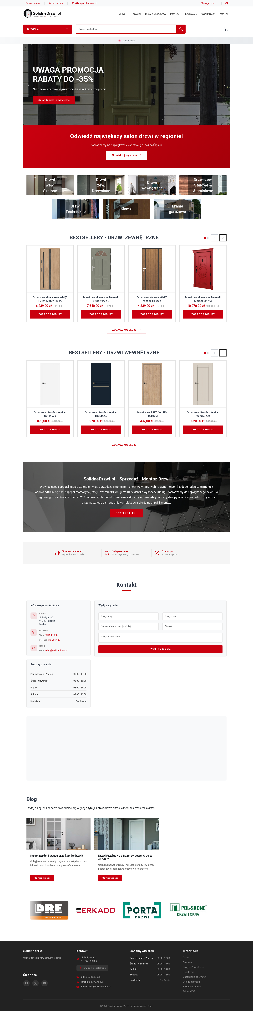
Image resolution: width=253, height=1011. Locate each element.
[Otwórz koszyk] (226, 29)
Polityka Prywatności (193, 967)
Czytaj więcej (42, 878)
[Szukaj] (126, 29)
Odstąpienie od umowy (194, 977)
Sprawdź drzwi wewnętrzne (54, 100)
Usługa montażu (191, 981)
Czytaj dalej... (126, 513)
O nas (186, 957)
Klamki (137, 14)
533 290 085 (51, 635)
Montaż (174, 14)
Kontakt (225, 14)
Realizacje (190, 14)
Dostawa (187, 962)
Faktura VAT (189, 991)
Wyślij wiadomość (160, 649)
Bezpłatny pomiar (192, 986)
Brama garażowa (155, 14)
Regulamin (188, 972)
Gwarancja (208, 14)
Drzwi (123, 14)
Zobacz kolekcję (126, 329)
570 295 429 (53, 640)
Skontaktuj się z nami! (126, 155)
